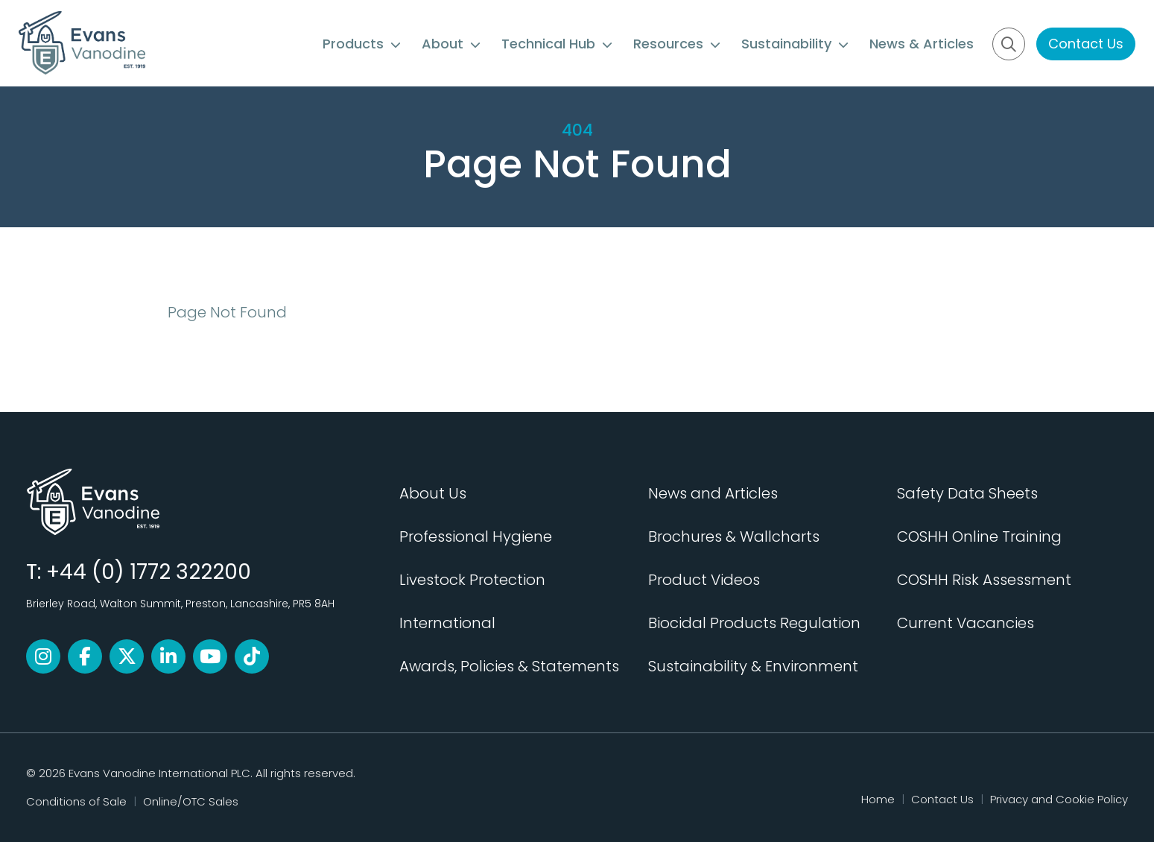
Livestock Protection (472, 579)
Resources (676, 43)
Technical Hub (556, 43)
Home (878, 799)
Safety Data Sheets (967, 493)
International (447, 622)
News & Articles (921, 43)
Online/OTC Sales (190, 801)
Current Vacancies (965, 622)
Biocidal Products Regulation (754, 622)
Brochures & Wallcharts (733, 536)
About (451, 43)
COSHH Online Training (979, 536)
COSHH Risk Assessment (984, 579)
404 (577, 130)
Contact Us (1085, 43)
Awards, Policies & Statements (509, 666)
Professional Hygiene (475, 536)
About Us (432, 493)
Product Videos (704, 579)
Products (362, 43)
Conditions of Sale (76, 801)
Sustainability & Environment (753, 666)
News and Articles (713, 493)
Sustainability (795, 43)
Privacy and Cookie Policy (1059, 799)
